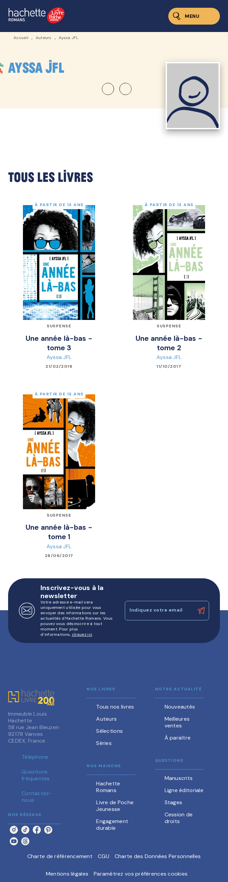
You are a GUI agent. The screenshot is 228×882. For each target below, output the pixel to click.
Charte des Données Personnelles (158, 856)
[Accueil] (36, 16)
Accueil (20, 37)
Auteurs (44, 37)
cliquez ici (82, 634)
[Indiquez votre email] (158, 610)
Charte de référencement (59, 856)
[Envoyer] (201, 611)
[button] (117, 89)
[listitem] (14, 830)
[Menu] (194, 16)
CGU (103, 856)
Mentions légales (67, 873)
